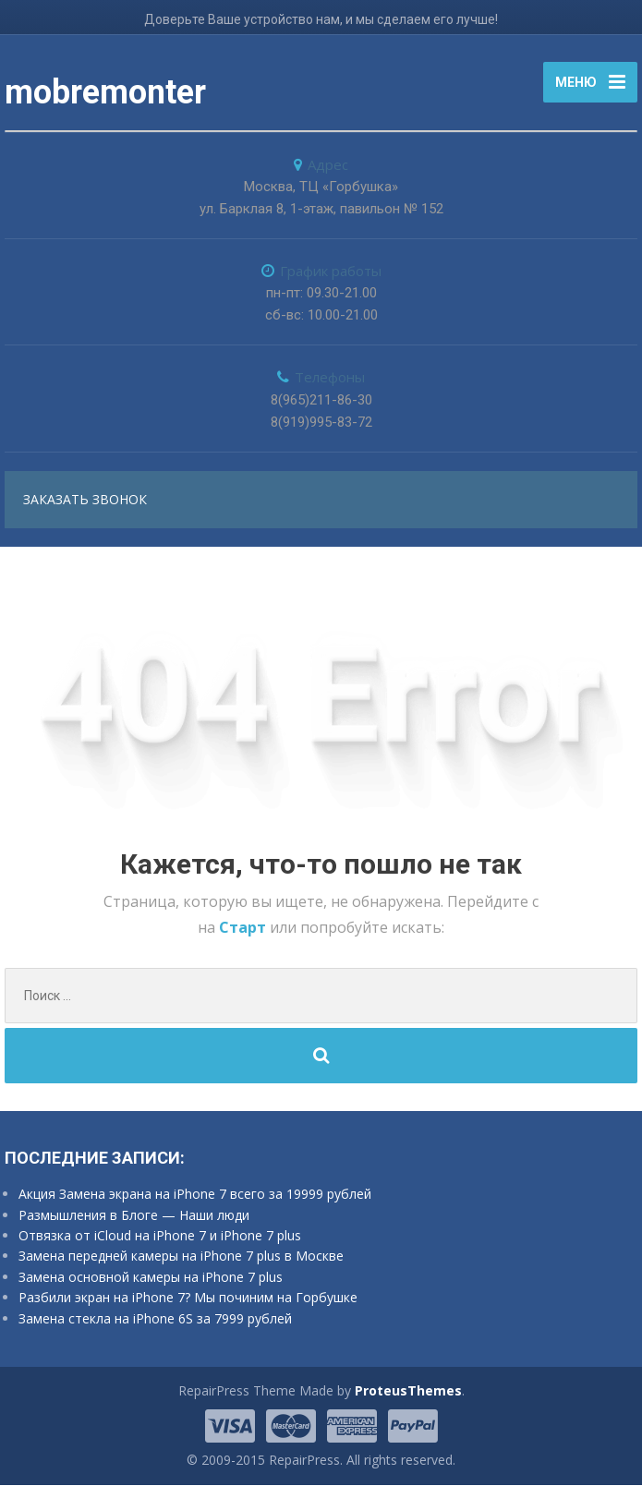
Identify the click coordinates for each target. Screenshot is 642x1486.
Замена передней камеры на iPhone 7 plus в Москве (181, 1257)
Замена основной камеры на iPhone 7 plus (150, 1278)
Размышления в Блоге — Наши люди (133, 1216)
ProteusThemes (408, 1392)
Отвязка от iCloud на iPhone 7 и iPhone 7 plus (159, 1236)
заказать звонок (85, 500)
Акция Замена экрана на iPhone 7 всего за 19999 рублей (194, 1195)
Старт (244, 928)
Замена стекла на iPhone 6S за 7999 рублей (155, 1319)
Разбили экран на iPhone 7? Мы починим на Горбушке (187, 1299)
